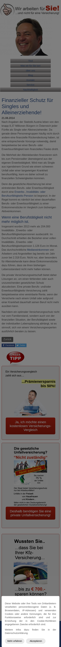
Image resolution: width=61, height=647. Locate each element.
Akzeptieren (36, 641)
